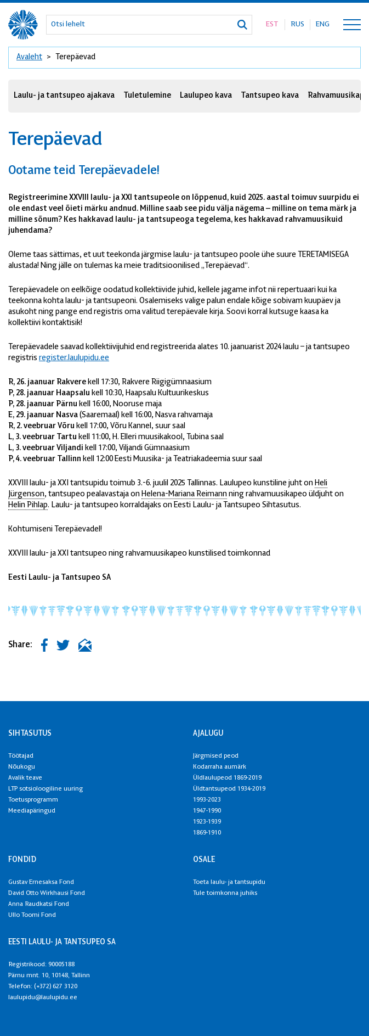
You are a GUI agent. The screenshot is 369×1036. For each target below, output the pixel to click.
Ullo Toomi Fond (32, 915)
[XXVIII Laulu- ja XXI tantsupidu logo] (23, 25)
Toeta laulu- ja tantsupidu (229, 882)
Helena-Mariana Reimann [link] (184, 494)
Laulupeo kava (206, 96)
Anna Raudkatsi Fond (38, 904)
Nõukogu (21, 767)
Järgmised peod (216, 756)
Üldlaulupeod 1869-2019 (227, 778)
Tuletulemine (147, 96)
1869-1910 (207, 833)
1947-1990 (207, 811)
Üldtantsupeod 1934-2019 (229, 789)
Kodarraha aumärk (219, 767)
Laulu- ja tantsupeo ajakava (64, 96)
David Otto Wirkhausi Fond (46, 893)
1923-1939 (207, 822)
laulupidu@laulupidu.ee (42, 997)
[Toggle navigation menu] (352, 24)
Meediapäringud (31, 811)
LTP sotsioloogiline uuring (45, 789)
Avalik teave (25, 778)
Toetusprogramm (33, 800)
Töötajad (20, 756)
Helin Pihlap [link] (28, 505)
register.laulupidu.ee (74, 358)
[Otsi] (242, 25)
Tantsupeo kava (270, 96)
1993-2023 (207, 800)
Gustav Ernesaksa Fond (41, 882)
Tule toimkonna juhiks (225, 893)
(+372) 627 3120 (55, 986)
